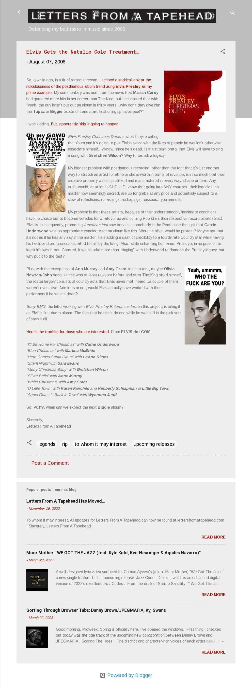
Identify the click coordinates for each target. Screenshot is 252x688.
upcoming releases (154, 444)
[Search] (233, 13)
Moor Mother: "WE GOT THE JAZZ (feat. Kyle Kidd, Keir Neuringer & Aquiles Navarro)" (113, 552)
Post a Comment (50, 463)
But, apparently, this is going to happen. (85, 124)
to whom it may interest (101, 444)
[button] (223, 52)
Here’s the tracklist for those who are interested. (68, 332)
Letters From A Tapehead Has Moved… (65, 501)
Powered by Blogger (126, 675)
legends (46, 444)
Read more (214, 537)
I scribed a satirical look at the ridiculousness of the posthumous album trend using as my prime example (89, 86)
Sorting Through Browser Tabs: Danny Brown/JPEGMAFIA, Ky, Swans (96, 610)
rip (65, 444)
